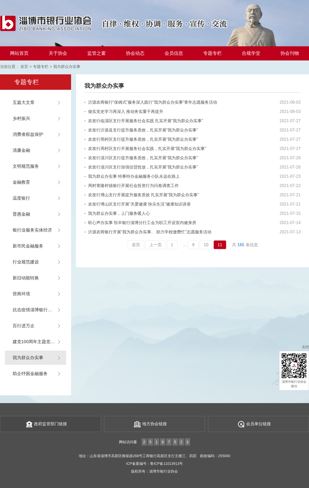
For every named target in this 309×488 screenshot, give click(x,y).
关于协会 (58, 53)
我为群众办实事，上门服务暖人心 (117, 213)
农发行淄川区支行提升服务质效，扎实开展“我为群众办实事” (141, 158)
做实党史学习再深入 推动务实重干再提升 (123, 111)
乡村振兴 (21, 118)
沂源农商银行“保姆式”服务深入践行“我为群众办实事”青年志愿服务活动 (150, 102)
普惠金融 (21, 214)
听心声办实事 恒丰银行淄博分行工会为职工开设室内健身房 (140, 222)
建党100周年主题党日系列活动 (39, 341)
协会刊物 (289, 53)
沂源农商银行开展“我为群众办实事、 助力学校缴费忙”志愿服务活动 (147, 232)
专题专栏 (212, 53)
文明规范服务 (26, 166)
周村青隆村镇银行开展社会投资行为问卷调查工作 (131, 185)
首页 (24, 66)
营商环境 (21, 293)
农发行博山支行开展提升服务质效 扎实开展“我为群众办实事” (141, 195)
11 (220, 245)
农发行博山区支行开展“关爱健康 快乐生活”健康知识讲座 (137, 204)
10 (206, 245)
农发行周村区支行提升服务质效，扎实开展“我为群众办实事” (141, 139)
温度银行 (21, 198)
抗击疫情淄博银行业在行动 (39, 309)
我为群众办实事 (66, 66)
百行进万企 (24, 325)
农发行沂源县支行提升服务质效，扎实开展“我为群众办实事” (141, 130)
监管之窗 (96, 53)
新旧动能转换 (26, 278)
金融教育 (21, 182)
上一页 (155, 245)
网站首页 (19, 53)
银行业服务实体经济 (32, 230)
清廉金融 (21, 150)
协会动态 (135, 53)
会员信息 (174, 53)
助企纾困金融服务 (30, 373)
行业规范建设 (26, 262)
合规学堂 (251, 53)
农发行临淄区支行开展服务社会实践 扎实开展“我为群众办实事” (143, 121)
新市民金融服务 (28, 246)
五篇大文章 (24, 102)
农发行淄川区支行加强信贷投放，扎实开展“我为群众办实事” (141, 167)
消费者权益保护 (28, 134)
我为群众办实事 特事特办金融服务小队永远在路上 (132, 176)
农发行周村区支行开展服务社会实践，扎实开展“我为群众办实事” (145, 148)
